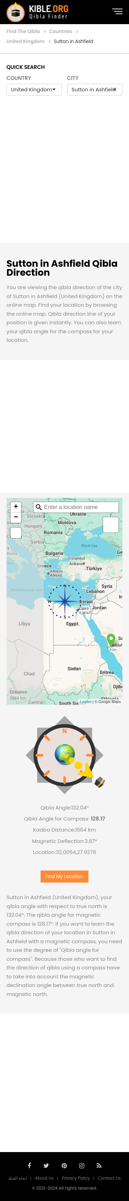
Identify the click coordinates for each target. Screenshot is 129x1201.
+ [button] (16, 507)
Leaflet (86, 702)
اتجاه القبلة (17, 1178)
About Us (44, 1178)
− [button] (16, 517)
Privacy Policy (76, 1178)
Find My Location (64, 876)
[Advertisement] (64, 176)
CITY (72, 78)
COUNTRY (19, 78)
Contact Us (109, 1178)
